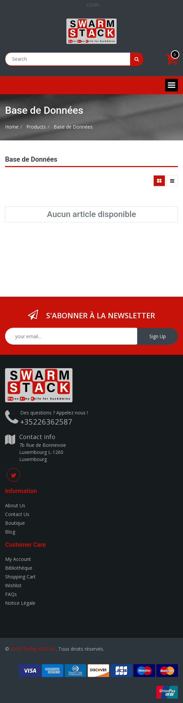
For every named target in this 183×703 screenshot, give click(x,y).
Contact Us (17, 514)
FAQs (11, 594)
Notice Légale (20, 603)
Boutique (15, 523)
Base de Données (73, 127)
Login (93, 5)
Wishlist (13, 585)
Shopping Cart (20, 576)
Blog (10, 532)
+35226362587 (46, 421)
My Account (18, 559)
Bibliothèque (18, 568)
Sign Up (157, 336)
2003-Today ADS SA (32, 649)
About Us (15, 505)
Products (36, 127)
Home (12, 127)
